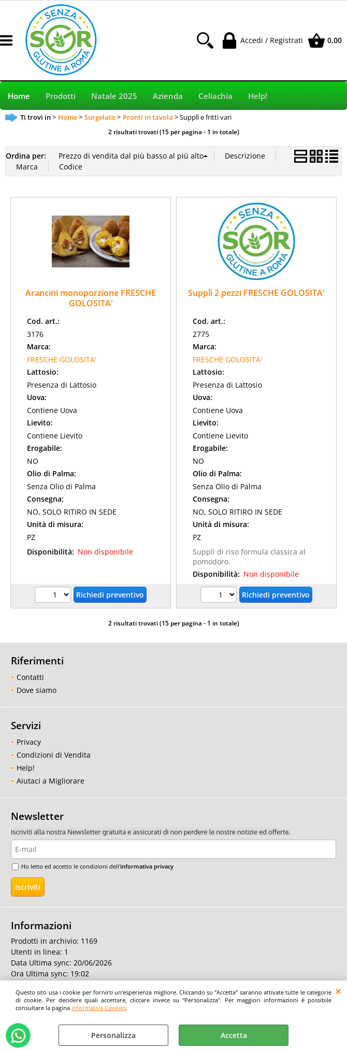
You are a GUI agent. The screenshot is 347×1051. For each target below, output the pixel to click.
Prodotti (61, 96)
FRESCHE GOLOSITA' (61, 359)
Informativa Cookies (98, 1008)
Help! (257, 96)
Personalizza (113, 1035)
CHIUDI (338, 991)
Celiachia (215, 96)
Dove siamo (36, 690)
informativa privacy (147, 866)
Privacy (29, 742)
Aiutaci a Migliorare (50, 781)
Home (19, 96)
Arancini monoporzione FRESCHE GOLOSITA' (90, 297)
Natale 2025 (114, 96)
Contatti (30, 677)
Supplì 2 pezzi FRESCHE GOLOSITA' (256, 293)
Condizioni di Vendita (54, 755)
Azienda (168, 96)
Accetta (234, 1035)
